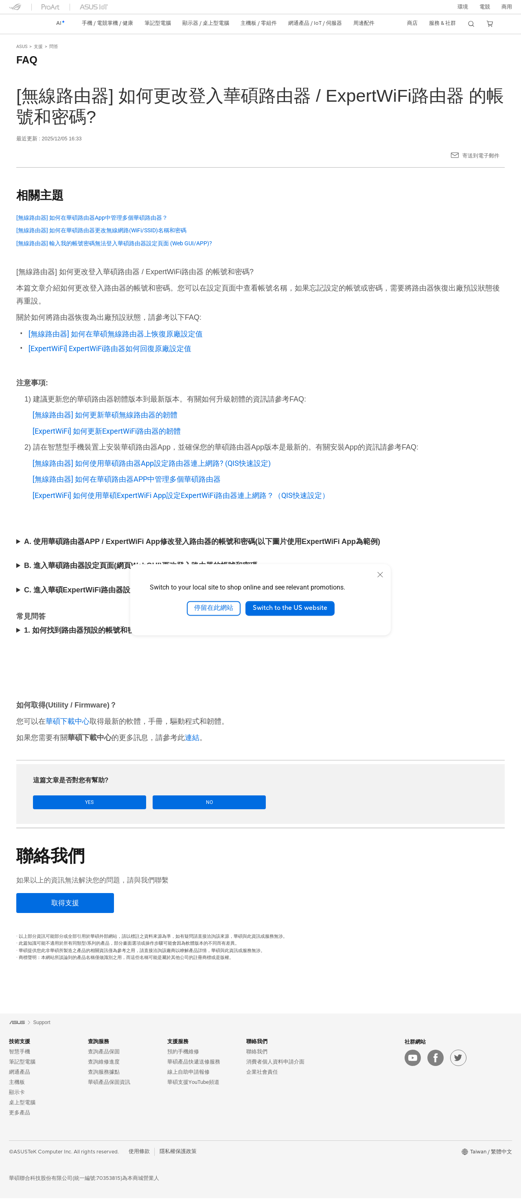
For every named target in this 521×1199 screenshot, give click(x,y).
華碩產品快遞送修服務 (193, 1062)
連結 (192, 737)
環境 (463, 7)
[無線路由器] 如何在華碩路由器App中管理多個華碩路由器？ (92, 217)
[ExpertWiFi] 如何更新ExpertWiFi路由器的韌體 (107, 431)
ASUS (22, 46)
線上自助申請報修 (188, 1072)
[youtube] (413, 1058)
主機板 (17, 1082)
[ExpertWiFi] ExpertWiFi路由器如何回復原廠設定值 (109, 348)
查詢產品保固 (104, 1052)
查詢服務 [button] (98, 1041)
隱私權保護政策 (178, 1152)
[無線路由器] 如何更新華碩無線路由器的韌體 (105, 415)
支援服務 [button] (177, 1041)
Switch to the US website (290, 608)
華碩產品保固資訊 (109, 1082)
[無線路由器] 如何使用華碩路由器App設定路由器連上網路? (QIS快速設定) (152, 463)
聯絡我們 (256, 1052)
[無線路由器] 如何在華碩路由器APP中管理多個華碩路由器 (127, 479)
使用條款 (139, 1152)
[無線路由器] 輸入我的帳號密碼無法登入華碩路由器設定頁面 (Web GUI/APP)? (114, 243)
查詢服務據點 (104, 1072)
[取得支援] (65, 904)
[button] (484, 7)
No (114, 802)
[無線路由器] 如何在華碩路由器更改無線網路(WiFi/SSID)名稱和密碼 (101, 230)
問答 (53, 46)
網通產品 (19, 1072)
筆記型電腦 (22, 1062)
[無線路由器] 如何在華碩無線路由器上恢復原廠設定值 (115, 334)
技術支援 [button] (19, 1041)
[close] (380, 574)
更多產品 (19, 1113)
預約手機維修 (183, 1052)
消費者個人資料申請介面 (275, 1062)
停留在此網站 (213, 608)
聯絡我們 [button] (256, 1041)
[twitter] (458, 1058)
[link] (23, 23)
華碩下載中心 (68, 721)
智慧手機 (19, 1052)
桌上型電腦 (22, 1102)
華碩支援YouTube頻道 (193, 1082)
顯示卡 (17, 1092)
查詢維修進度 (104, 1062)
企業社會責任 (262, 1072)
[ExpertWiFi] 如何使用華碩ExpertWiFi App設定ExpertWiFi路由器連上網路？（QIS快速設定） (181, 495)
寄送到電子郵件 (480, 156)
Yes (58, 802)
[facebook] (435, 1058)
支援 (38, 46)
